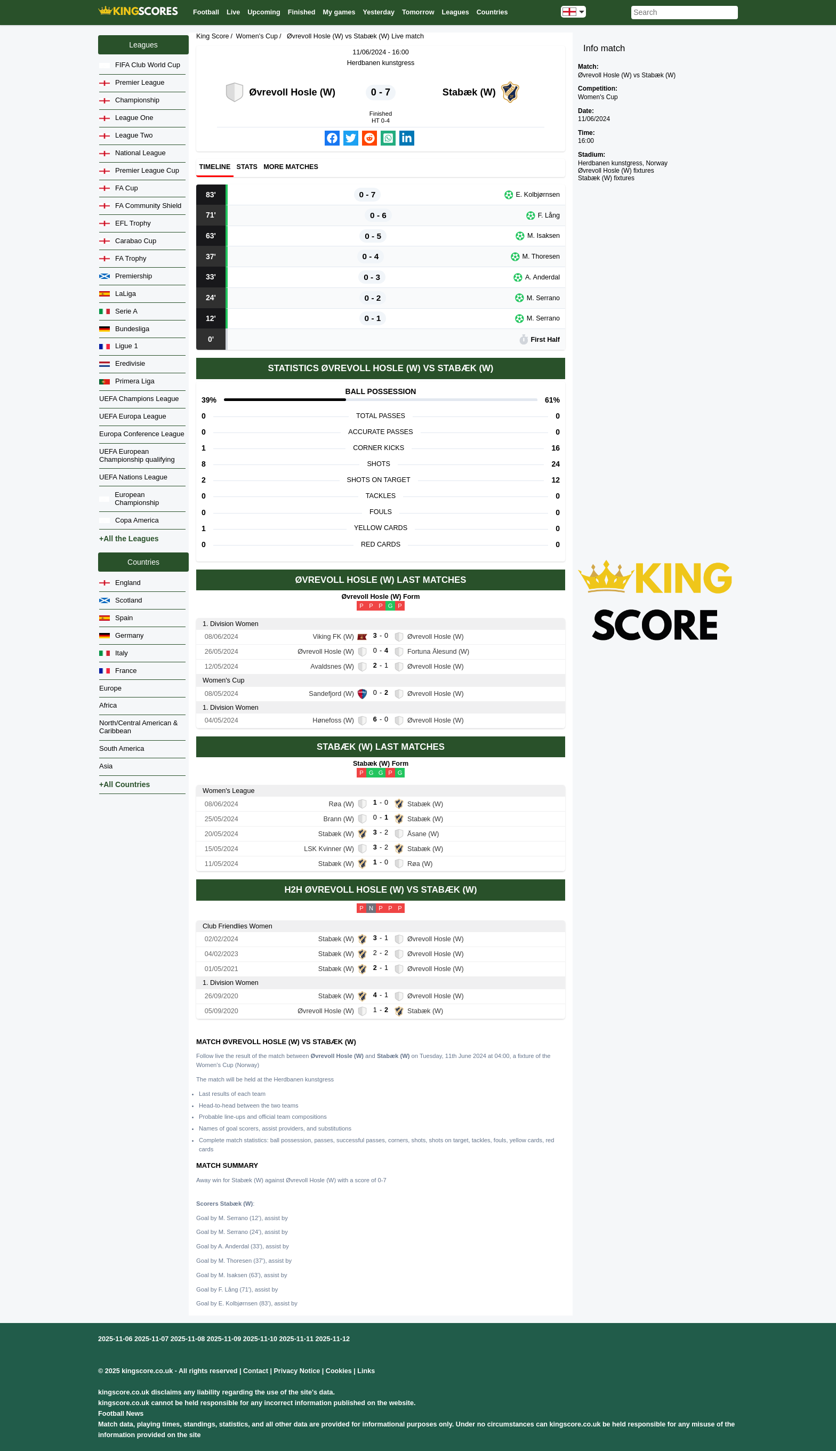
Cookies (339, 1371)
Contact (255, 1371)
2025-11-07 (151, 1339)
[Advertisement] (655, 353)
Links (366, 1371)
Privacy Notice (297, 1371)
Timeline (215, 167)
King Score (212, 36)
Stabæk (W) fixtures (606, 178)
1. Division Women (231, 624)
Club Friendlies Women (237, 926)
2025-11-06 (115, 1339)
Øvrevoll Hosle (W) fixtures (616, 170)
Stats (247, 167)
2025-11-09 (224, 1339)
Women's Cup (257, 36)
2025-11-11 (296, 1339)
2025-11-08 (188, 1339)
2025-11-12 (333, 1339)
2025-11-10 (260, 1339)
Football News (120, 1413)
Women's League (228, 791)
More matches (290, 167)
